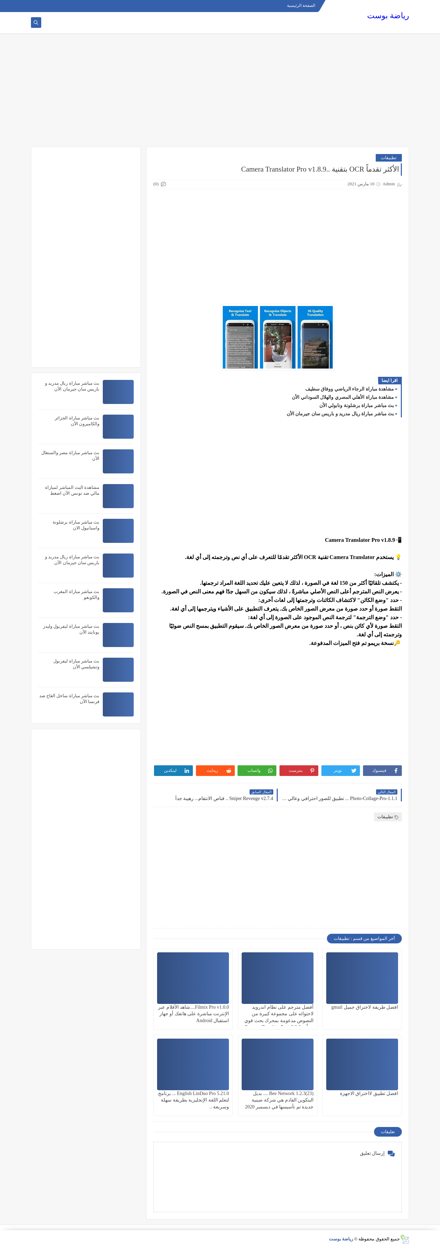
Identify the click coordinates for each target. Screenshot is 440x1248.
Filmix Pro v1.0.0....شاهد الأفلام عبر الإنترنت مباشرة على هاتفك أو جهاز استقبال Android (193, 1014)
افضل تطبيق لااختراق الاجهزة (369, 1093)
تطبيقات (389, 157)
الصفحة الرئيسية (301, 5)
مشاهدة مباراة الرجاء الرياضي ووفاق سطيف (349, 389)
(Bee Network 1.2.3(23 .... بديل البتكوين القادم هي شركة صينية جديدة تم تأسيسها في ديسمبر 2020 (279, 1100)
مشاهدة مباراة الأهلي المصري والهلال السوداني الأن (343, 397)
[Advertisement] (220, 93)
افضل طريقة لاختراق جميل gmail (364, 1007)
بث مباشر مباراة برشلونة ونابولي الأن (356, 405)
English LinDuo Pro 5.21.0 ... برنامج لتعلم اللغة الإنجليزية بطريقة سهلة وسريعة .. (193, 1100)
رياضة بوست (388, 15)
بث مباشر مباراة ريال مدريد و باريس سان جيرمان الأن (340, 413)
